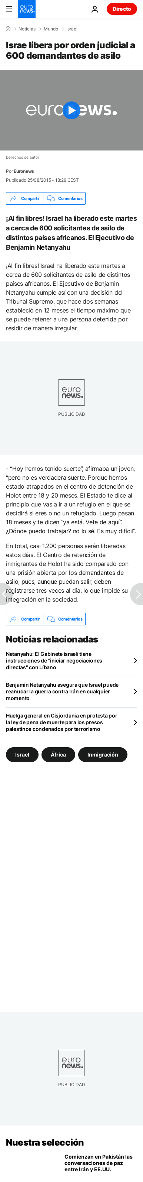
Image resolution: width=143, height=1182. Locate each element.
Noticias (27, 29)
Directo (122, 9)
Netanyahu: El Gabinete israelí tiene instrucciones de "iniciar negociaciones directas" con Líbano (54, 660)
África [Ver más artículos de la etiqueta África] (58, 754)
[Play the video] (71, 110)
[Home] (8, 28)
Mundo (51, 29)
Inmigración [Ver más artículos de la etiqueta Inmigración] (102, 754)
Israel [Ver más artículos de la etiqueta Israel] (22, 754)
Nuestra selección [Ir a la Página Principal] (45, 1142)
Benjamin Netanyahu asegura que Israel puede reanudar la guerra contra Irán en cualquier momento (62, 691)
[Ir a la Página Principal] (27, 9)
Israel (71, 29)
